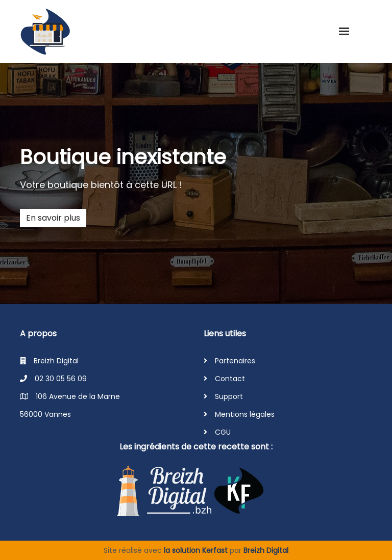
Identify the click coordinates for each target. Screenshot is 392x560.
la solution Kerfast (197, 550)
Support (229, 396)
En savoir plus (53, 218)
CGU (223, 432)
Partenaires (235, 361)
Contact (230, 379)
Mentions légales (245, 414)
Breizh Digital (265, 550)
